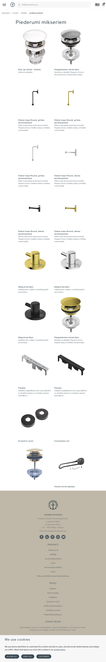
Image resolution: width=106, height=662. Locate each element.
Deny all (27, 656)
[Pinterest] (52, 537)
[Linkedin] (47, 537)
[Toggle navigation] (4, 4)
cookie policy (59, 649)
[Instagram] (58, 537)
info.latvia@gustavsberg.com (53, 531)
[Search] (19, 4)
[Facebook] (42, 537)
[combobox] (56, 4)
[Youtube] (63, 537)
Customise (44, 656)
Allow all (12, 656)
